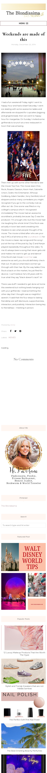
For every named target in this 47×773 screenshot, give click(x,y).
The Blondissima (9, 506)
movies (12, 337)
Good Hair (28, 257)
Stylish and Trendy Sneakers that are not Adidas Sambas (24, 687)
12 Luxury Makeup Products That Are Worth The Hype (24, 653)
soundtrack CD (35, 237)
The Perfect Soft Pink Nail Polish (24, 720)
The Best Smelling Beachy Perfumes (24, 751)
